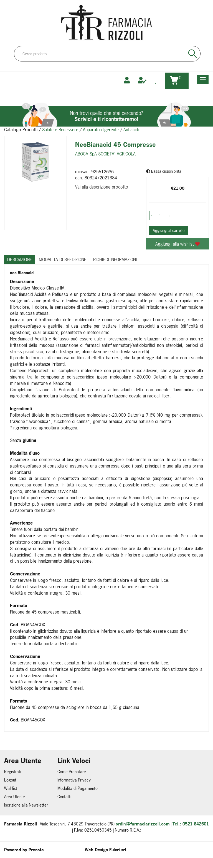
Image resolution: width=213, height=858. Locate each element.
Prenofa (36, 850)
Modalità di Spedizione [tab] (63, 259)
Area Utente (14, 797)
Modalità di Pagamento (77, 788)
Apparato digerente (101, 130)
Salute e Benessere (60, 130)
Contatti (64, 797)
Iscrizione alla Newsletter (26, 805)
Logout (10, 780)
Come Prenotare (71, 772)
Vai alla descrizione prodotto (101, 187)
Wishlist (10, 788)
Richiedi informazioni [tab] (115, 259)
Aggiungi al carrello (168, 230)
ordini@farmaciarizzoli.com (142, 824)
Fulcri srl (117, 850)
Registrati (12, 772)
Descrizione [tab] (19, 259)
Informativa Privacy (74, 780)
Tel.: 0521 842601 (191, 824)
